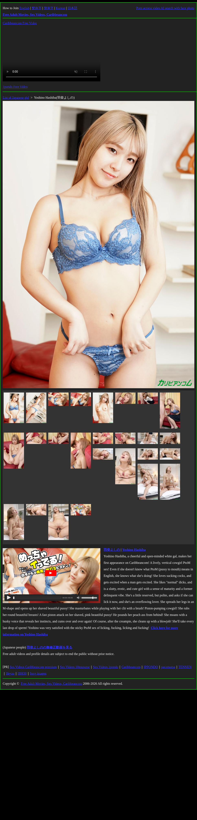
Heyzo (10, 673)
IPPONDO (151, 667)
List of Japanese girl (16, 97)
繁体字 (37, 8)
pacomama (168, 667)
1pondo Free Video (15, 87)
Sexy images (38, 673)
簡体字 (49, 8)
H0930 (22, 673)
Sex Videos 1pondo (105, 667)
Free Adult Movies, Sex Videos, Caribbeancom (51, 683)
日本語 (72, 8)
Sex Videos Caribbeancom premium (33, 667)
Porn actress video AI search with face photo (165, 8)
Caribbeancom (130, 667)
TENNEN (185, 667)
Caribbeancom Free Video (20, 23)
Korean (60, 8)
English (24, 8)
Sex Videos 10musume (75, 667)
